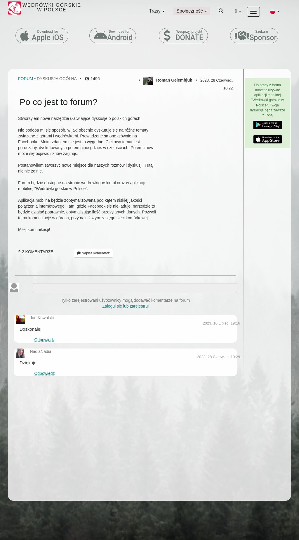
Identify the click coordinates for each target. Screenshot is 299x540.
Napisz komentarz (93, 253)
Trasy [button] (157, 10)
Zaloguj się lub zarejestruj (125, 306)
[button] (274, 11)
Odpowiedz (44, 339)
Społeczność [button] (191, 10)
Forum (25, 78)
